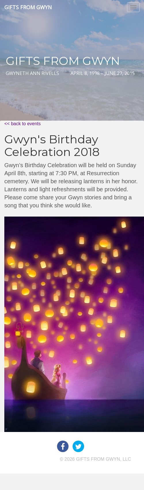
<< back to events (22, 123)
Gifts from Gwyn (28, 7)
